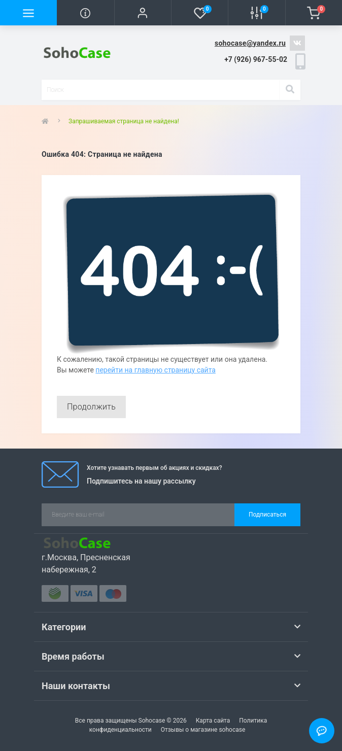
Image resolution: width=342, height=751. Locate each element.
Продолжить (91, 407)
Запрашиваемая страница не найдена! (124, 121)
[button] (142, 12)
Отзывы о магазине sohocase (203, 729)
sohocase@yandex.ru (250, 43)
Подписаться (267, 514)
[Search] (289, 90)
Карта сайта (213, 720)
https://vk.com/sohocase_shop (297, 43)
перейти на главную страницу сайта (155, 370)
